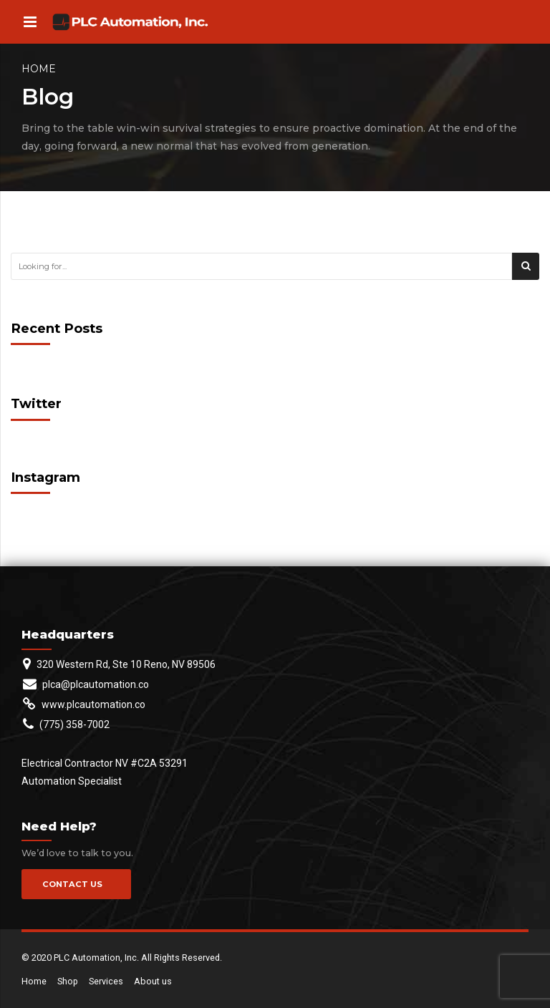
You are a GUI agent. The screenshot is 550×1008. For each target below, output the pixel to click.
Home (38, 68)
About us (153, 981)
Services (106, 981)
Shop (67, 981)
